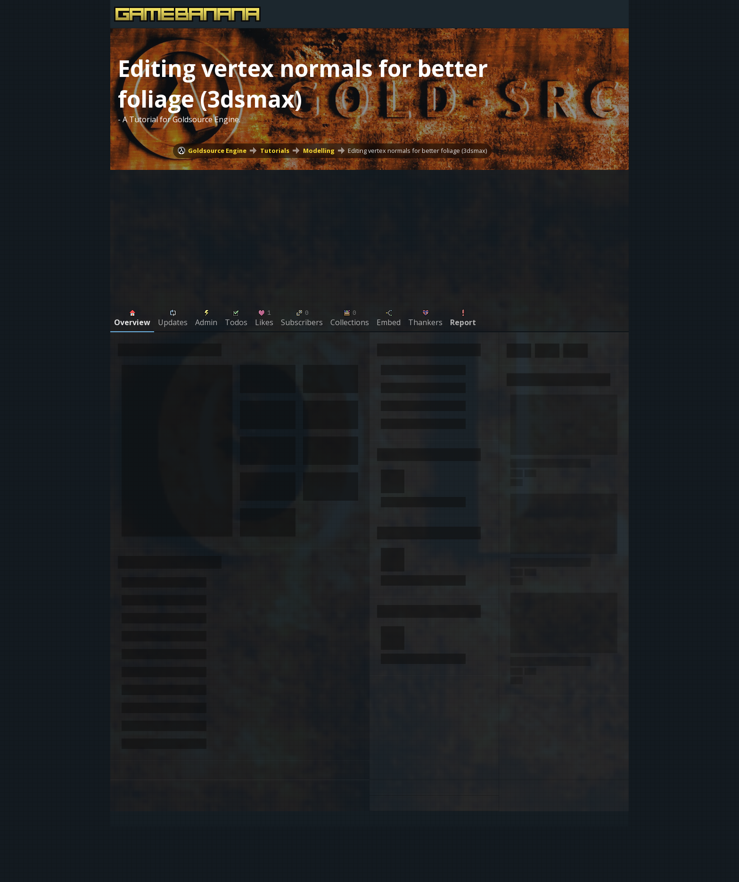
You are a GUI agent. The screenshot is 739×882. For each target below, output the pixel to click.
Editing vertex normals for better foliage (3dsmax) (417, 150)
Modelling (319, 150)
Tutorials (274, 150)
